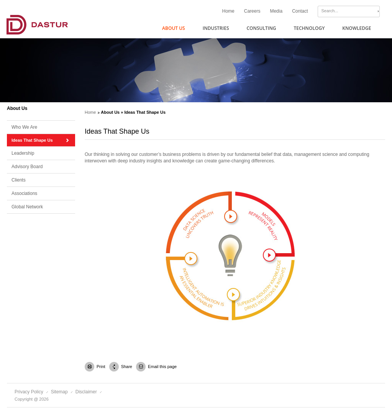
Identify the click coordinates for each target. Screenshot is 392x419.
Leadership (22, 153)
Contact (300, 11)
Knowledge (356, 28)
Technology (309, 28)
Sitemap (59, 391)
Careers (252, 11)
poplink (191, 258)
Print (100, 366)
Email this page (162, 366)
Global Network (27, 207)
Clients (18, 180)
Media (276, 11)
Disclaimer (86, 391)
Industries (216, 28)
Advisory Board (27, 166)
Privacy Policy (29, 391)
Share (126, 366)
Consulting (261, 28)
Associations (24, 193)
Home (228, 11)
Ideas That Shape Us (32, 140)
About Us (173, 28)
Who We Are (24, 127)
